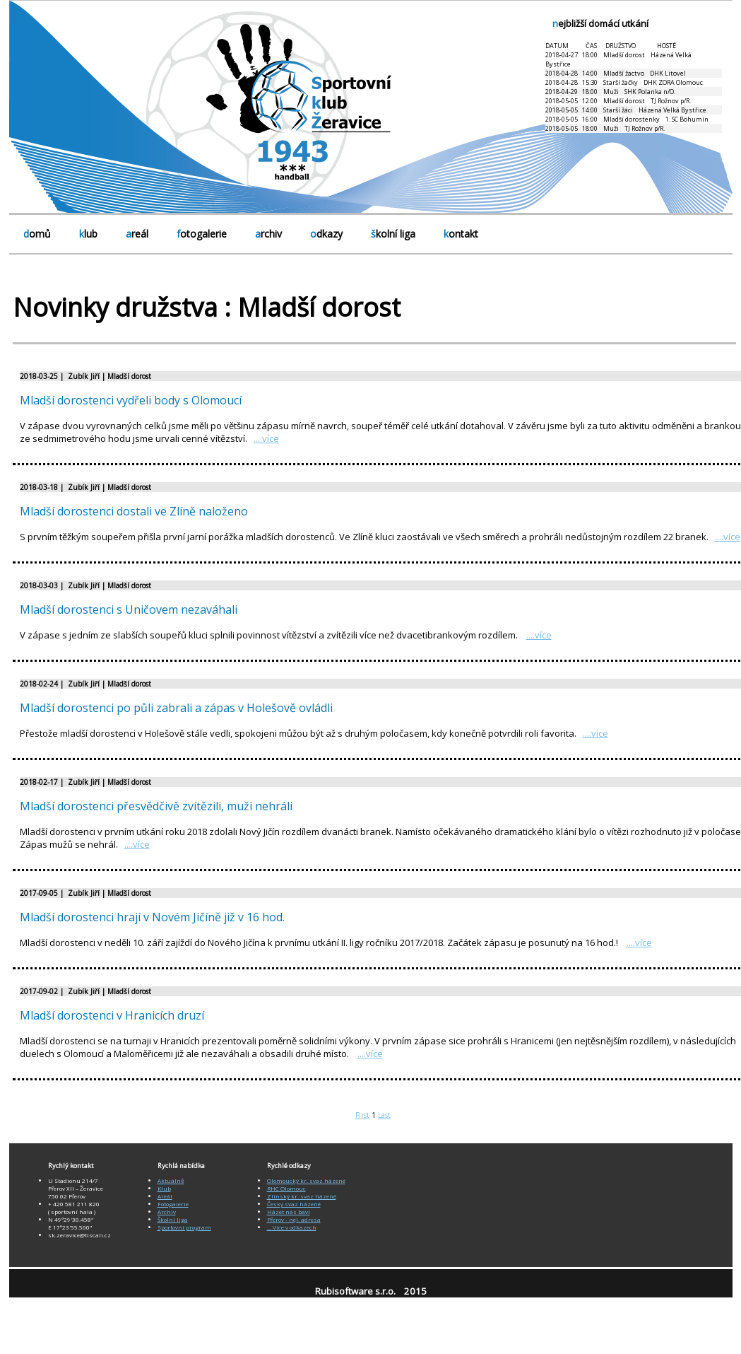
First (362, 1115)
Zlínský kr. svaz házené (301, 1196)
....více (266, 438)
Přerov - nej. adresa (294, 1219)
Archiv (167, 1211)
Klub (164, 1188)
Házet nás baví (288, 1211)
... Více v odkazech (291, 1227)
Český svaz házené (294, 1204)
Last (384, 1115)
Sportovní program (184, 1227)
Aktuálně (171, 1180)
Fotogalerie (173, 1204)
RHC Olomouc (286, 1188)
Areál (165, 1196)
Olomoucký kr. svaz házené (306, 1180)
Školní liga (173, 1219)
